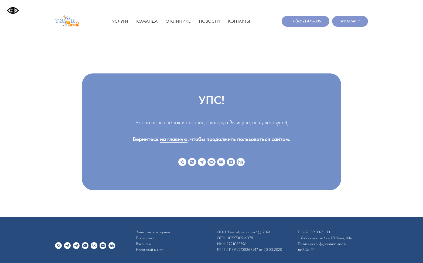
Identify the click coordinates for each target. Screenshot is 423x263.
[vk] (94, 245)
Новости (209, 21)
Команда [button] (147, 21)
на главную (173, 139)
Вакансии (143, 244)
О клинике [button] (178, 21)
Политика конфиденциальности (322, 244)
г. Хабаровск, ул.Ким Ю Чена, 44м (325, 238)
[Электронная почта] (221, 162)
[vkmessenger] (211, 162)
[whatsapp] (192, 162)
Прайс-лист (145, 238)
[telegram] (202, 162)
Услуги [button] (120, 21)
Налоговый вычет (149, 249)
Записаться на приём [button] (153, 232)
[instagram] (231, 162)
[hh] (241, 162)
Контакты (239, 21)
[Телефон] (182, 162)
